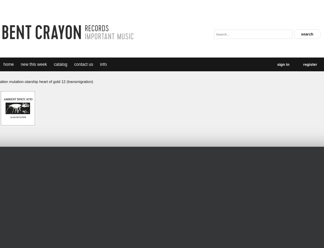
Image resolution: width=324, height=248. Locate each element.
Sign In (283, 64)
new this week (34, 64)
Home (8, 64)
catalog (60, 64)
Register (310, 64)
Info (103, 64)
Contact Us (83, 64)
